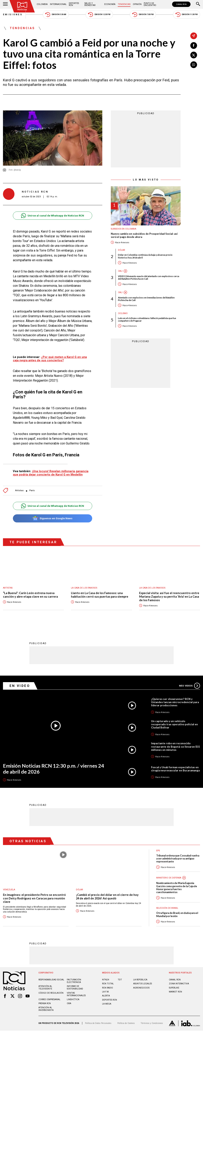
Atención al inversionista (46, 1008)
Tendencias (124, 4)
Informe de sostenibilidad (75, 987)
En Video (20, 686)
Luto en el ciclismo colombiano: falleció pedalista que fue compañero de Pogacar (147, 319)
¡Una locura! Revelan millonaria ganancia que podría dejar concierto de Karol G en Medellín (50, 472)
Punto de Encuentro (150, 4)
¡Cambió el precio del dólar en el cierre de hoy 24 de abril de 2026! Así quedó (107, 896)
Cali (120, 271)
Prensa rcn (44, 1003)
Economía (109, 4)
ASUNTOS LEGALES (142, 983)
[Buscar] (198, 4)
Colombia (42, 4)
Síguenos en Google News (52, 518)
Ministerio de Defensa (168, 877)
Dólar (121, 250)
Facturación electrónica (74, 981)
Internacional (58, 4)
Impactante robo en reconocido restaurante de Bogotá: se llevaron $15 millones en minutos (175, 746)
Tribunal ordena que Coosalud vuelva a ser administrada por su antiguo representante (177, 858)
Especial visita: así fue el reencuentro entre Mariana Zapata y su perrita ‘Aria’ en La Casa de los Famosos (169, 596)
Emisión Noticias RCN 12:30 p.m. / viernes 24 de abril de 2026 (53, 769)
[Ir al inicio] (22, 6)
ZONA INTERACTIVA (179, 983)
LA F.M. (105, 991)
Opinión (137, 4)
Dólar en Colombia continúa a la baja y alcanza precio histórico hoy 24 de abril (145, 256)
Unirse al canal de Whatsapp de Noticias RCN (52, 215)
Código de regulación (50, 993)
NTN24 (105, 979)
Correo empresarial (49, 999)
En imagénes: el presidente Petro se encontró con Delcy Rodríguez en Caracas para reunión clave (34, 898)
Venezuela (9, 889)
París (32, 490)
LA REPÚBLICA (140, 979)
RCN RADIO (107, 987)
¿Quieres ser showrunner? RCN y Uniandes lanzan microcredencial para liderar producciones (175, 702)
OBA (69, 1003)
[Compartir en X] (193, 55)
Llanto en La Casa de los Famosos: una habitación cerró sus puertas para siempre (99, 594)
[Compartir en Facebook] (193, 45)
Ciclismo (123, 313)
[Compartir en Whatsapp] (193, 64)
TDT (120, 979)
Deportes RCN (74, 4)
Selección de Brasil (167, 908)
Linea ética (73, 999)
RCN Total (108, 983)
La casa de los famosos (84, 588)
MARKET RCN (175, 991)
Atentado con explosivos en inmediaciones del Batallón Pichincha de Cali (146, 298)
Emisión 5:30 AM (55, 14)
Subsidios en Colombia (123, 229)
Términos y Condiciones (152, 1023)
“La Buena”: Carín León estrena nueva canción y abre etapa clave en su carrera (30, 594)
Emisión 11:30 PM (186, 14)
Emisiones (13, 14)
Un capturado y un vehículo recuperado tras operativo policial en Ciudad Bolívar (174, 724)
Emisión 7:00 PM (142, 14)
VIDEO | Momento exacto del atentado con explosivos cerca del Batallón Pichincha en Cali (148, 277)
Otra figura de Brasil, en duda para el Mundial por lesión (177, 914)
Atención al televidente (45, 987)
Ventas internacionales (76, 994)
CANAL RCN (181, 4)
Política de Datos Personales (98, 1023)
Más (189, 686)
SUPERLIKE (174, 987)
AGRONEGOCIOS (141, 987)
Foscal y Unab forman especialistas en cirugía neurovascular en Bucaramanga (175, 769)
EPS (158, 850)
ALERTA (106, 995)
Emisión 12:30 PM (99, 14)
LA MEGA (106, 1004)
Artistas (19, 490)
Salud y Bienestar (89, 4)
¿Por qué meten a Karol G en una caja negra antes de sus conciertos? (50, 358)
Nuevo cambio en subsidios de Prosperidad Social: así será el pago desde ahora (144, 235)
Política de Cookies (126, 1023)
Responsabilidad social (51, 979)
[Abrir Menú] (5, 4)
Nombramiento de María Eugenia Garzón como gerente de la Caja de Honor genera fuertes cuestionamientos (176, 888)
